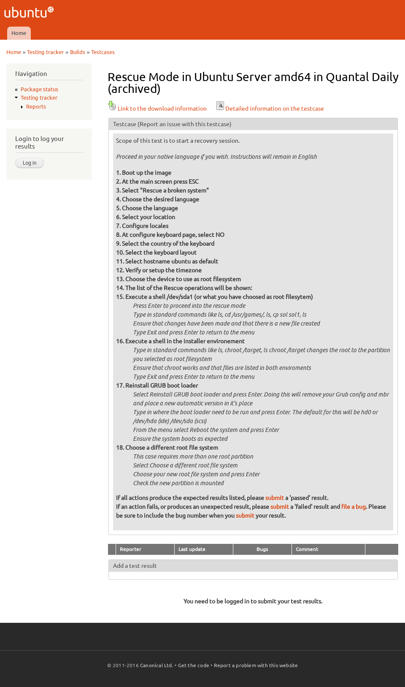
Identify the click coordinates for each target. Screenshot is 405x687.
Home (18, 33)
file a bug (353, 506)
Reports (36, 106)
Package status (39, 89)
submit (274, 497)
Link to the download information (157, 108)
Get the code (193, 665)
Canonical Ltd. (156, 665)
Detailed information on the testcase (269, 108)
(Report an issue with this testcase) (185, 124)
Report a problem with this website (256, 665)
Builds (77, 52)
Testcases (103, 52)
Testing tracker (45, 52)
